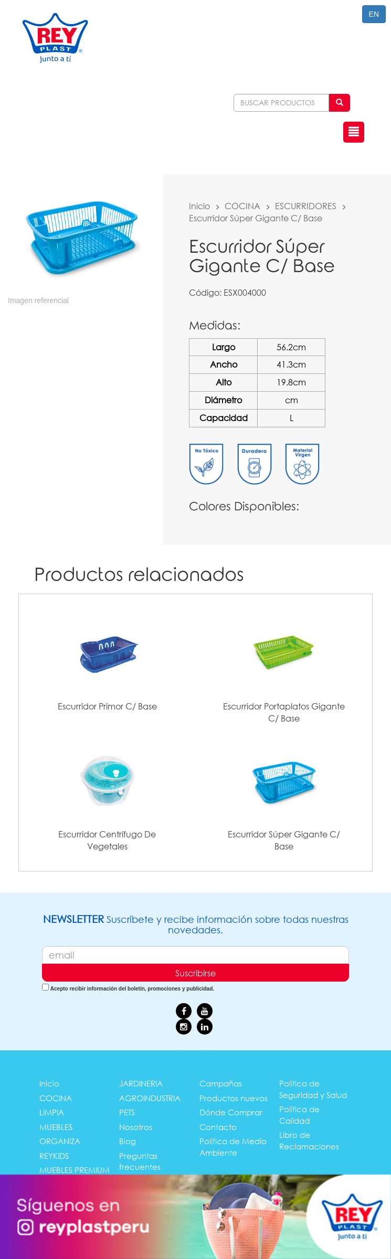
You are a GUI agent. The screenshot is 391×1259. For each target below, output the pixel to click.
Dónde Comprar (230, 1112)
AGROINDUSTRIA (150, 1098)
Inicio (199, 205)
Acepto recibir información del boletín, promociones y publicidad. (132, 989)
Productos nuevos (233, 1098)
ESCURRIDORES (305, 205)
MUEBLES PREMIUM (74, 1170)
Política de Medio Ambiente (233, 1146)
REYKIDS (54, 1155)
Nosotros (135, 1127)
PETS (127, 1112)
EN (374, 14)
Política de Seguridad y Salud (313, 1089)
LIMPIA (51, 1112)
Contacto (218, 1127)
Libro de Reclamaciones (309, 1140)
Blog (127, 1141)
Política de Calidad (299, 1114)
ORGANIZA (59, 1141)
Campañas (220, 1083)
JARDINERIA (141, 1083)
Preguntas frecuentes (140, 1161)
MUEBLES (55, 1127)
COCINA (242, 205)
